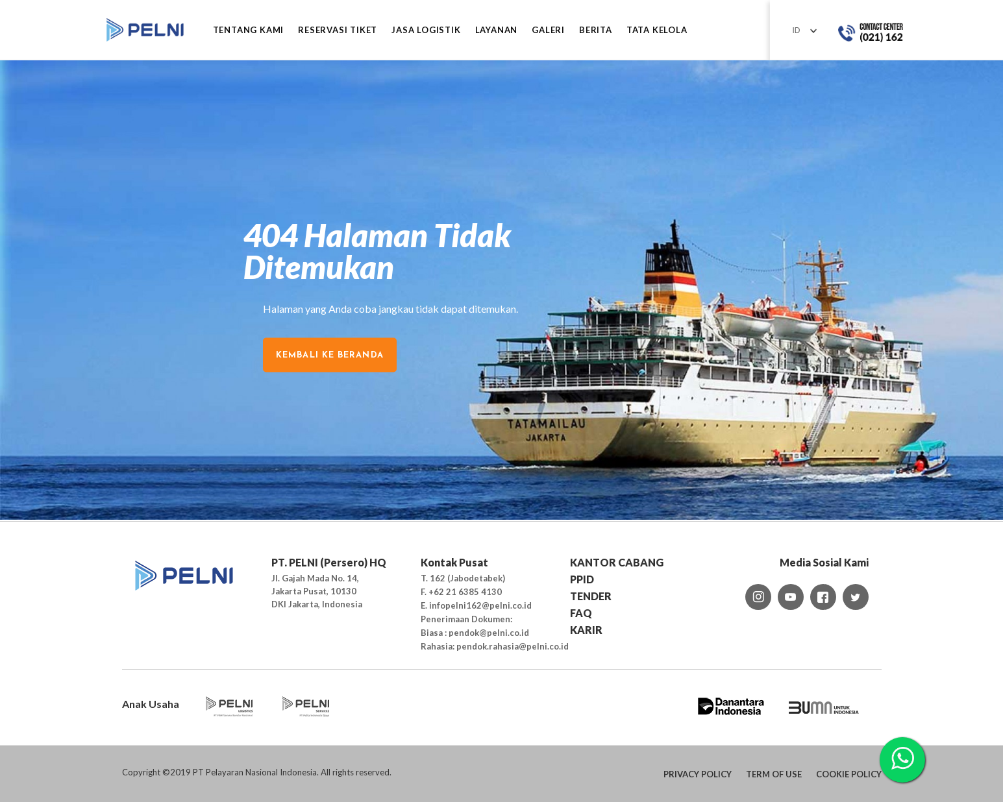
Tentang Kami (248, 30)
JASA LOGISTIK (425, 30)
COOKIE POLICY (849, 774)
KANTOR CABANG (616, 562)
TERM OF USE (774, 774)
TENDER (591, 596)
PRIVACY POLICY (697, 774)
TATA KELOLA (656, 30)
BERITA (595, 30)
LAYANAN (496, 30)
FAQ (581, 613)
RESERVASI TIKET (337, 30)
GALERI (548, 30)
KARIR (586, 630)
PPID (582, 579)
